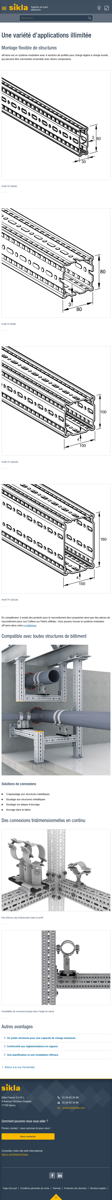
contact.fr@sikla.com (73, 1108)
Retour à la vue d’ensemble (18, 1067)
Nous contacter (28, 1136)
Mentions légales (98, 1188)
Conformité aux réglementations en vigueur (31, 1046)
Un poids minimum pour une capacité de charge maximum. (40, 1038)
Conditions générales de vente (34, 1188)
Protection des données (75, 1188)
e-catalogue (29, 625)
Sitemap (57, 1188)
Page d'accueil (10, 1188)
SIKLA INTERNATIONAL (15, 1155)
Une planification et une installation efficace (31, 1054)
